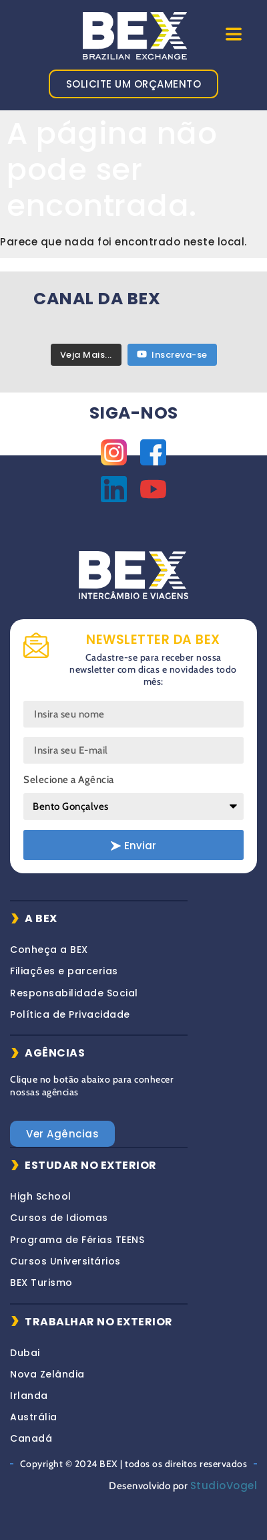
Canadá (31, 1438)
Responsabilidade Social (74, 993)
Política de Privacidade (70, 1014)
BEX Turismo (41, 1282)
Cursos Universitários (65, 1261)
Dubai (25, 1352)
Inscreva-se (172, 354)
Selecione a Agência (68, 780)
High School (40, 1196)
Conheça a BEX (49, 949)
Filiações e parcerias (64, 971)
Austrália (33, 1417)
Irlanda (29, 1395)
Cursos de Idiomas (59, 1217)
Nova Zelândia (47, 1374)
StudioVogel (224, 1485)
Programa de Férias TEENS (77, 1239)
